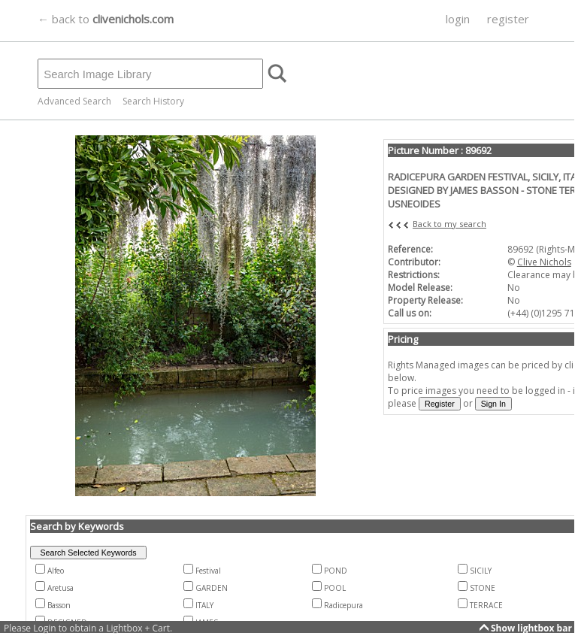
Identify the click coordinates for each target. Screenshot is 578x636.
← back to (106, 18)
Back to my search (449, 223)
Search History (153, 101)
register (508, 18)
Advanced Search (74, 101)
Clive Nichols (544, 262)
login (458, 18)
